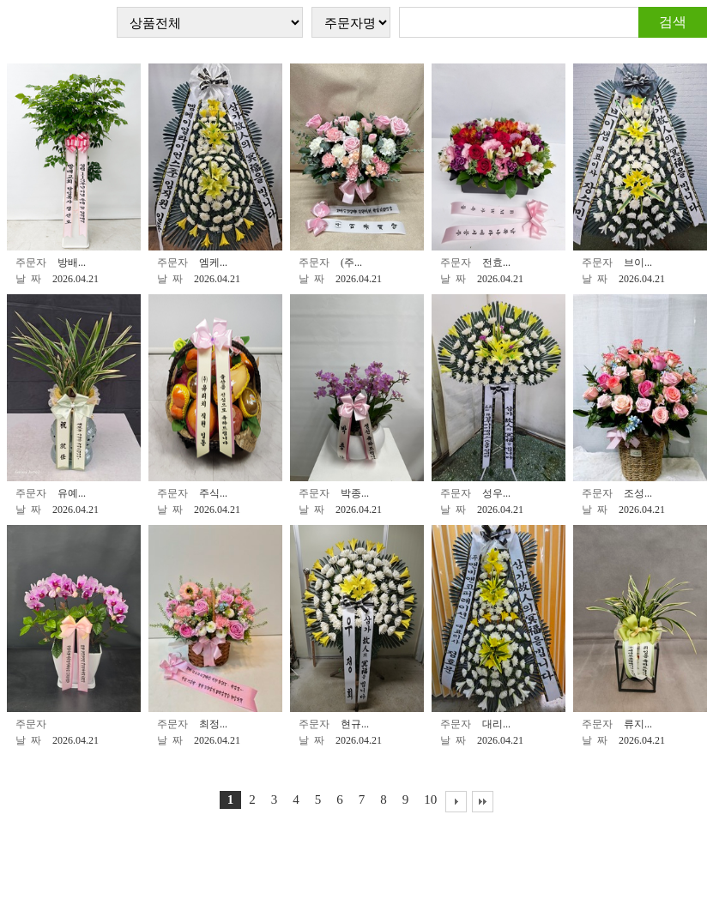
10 (430, 799)
